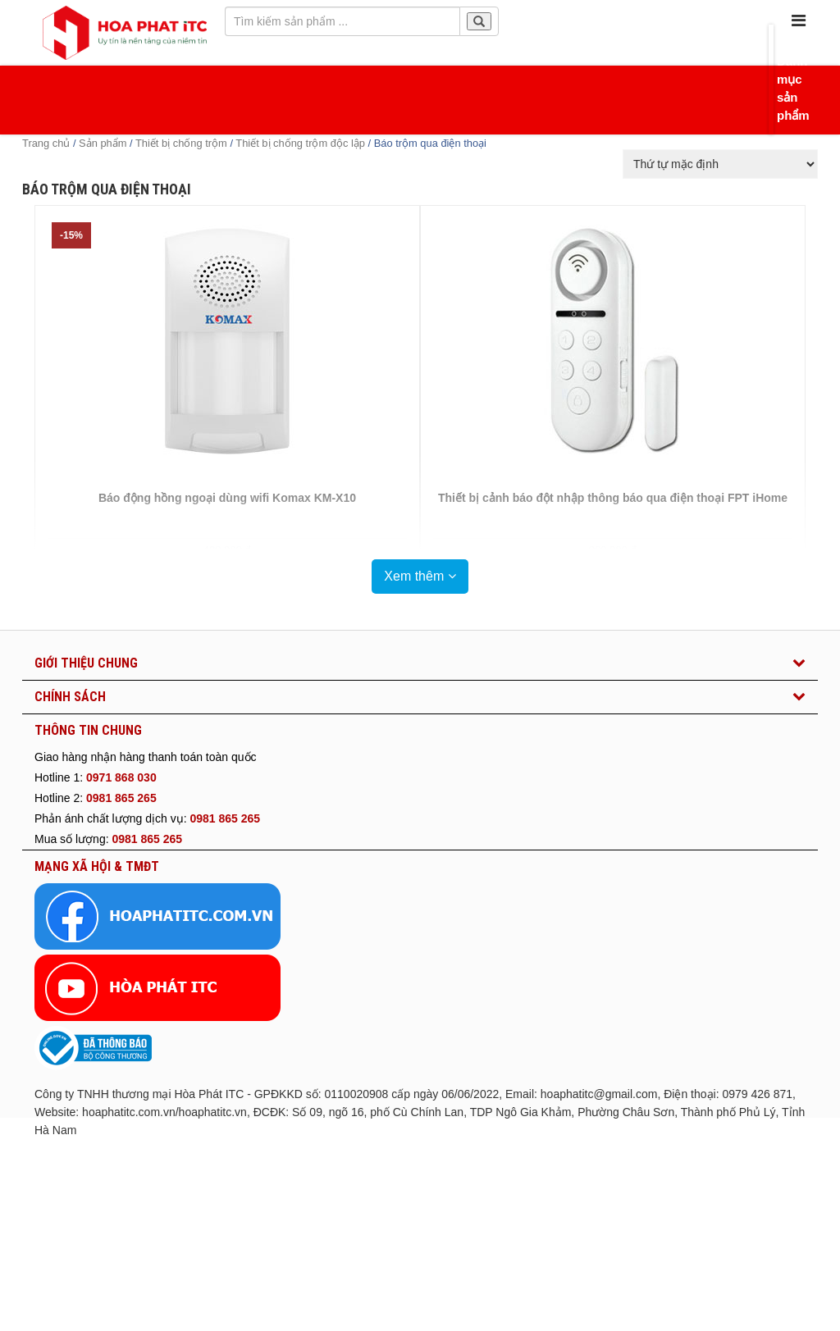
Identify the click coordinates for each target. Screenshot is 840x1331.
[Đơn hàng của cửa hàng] (720, 164)
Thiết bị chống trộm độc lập (300, 143)
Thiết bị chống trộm (181, 143)
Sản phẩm (102, 143)
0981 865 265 (121, 798)
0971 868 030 (121, 777)
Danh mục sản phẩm (781, 88)
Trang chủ (46, 143)
